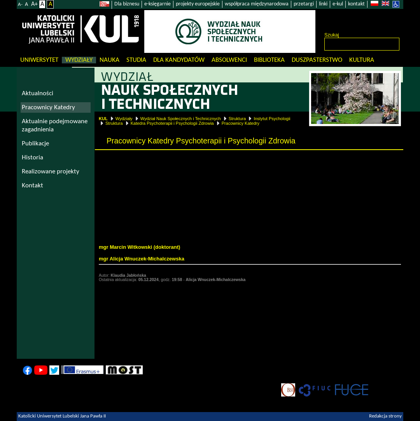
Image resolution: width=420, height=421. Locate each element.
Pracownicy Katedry (240, 123)
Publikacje (35, 143)
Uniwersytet (39, 60)
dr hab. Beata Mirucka (125, 188)
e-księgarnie (157, 4)
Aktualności (37, 93)
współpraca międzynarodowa (257, 4)
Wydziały (79, 60)
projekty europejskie (198, 4)
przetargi (304, 4)
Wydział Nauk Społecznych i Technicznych (180, 118)
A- (20, 4)
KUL (103, 118)
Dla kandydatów (179, 60)
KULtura (361, 60)
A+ (34, 4)
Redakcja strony (385, 416)
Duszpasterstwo (317, 60)
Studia (136, 60)
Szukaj (331, 35)
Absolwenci (229, 60)
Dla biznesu (126, 4)
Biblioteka (269, 60)
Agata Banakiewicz (127, 224)
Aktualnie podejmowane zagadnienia (55, 125)
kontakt (356, 4)
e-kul (337, 4)
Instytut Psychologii (272, 118)
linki (323, 4)
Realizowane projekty (50, 171)
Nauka (109, 60)
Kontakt (32, 185)
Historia (32, 157)
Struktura (237, 118)
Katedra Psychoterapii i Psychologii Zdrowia (172, 123)
